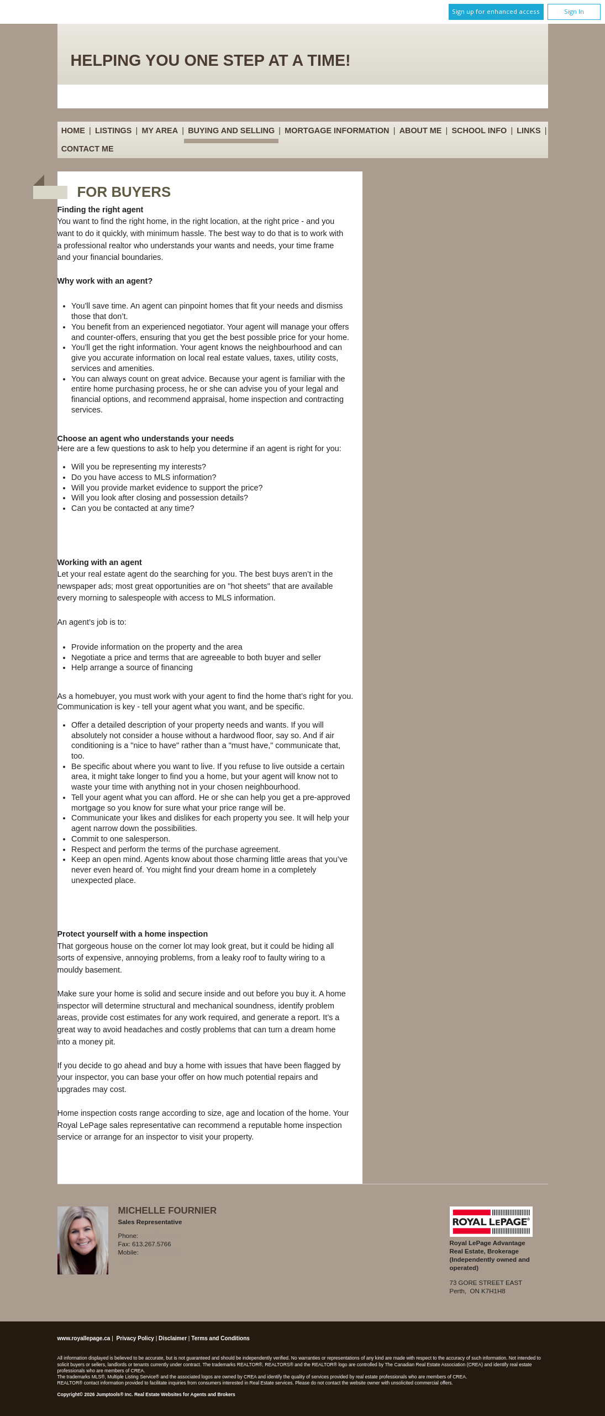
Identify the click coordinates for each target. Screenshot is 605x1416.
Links (528, 130)
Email (126, 1260)
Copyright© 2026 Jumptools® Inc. (95, 1394)
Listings (113, 130)
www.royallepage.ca (84, 1338)
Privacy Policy (135, 1338)
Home (73, 130)
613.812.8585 (161, 1252)
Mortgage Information (337, 130)
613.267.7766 (160, 1235)
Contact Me (87, 148)
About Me (420, 130)
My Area (160, 130)
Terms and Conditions (220, 1338)
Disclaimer (173, 1338)
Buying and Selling (231, 130)
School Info (479, 130)
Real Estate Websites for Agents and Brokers (184, 1394)
